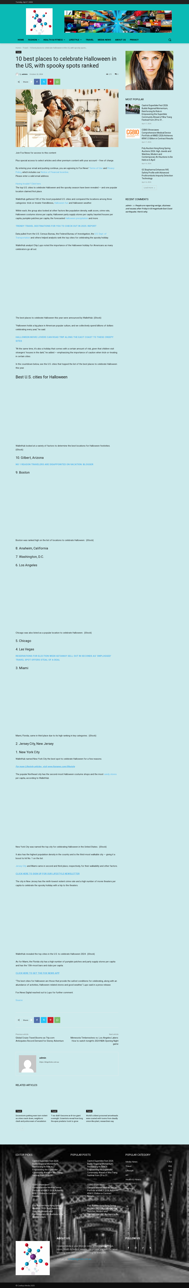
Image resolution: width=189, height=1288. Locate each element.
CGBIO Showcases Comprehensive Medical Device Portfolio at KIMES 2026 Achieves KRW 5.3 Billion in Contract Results (47, 1190)
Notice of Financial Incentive (54, 172)
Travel (25, 48)
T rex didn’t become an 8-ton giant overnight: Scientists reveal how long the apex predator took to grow (66, 1118)
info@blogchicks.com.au (79, 1258)
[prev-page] (17, 1128)
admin (25, 74)
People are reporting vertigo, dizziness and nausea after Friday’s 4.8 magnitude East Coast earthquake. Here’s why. (149, 208)
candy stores (110, 774)
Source (19, 1000)
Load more (149, 187)
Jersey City (21, 866)
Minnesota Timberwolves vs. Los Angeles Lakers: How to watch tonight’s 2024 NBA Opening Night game (94, 1040)
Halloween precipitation (76, 218)
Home (18, 48)
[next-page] (22, 1128)
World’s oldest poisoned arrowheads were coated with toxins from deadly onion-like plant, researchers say (102, 1118)
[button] (169, 39)
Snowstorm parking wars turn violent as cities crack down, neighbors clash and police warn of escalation (32, 1118)
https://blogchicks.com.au (49, 1062)
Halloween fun (61, 203)
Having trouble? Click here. (28, 183)
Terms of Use (96, 168)
